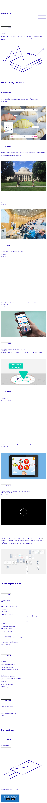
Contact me (42, 17)
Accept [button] (8, 799)
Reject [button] (13, 799)
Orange (44, 538)
